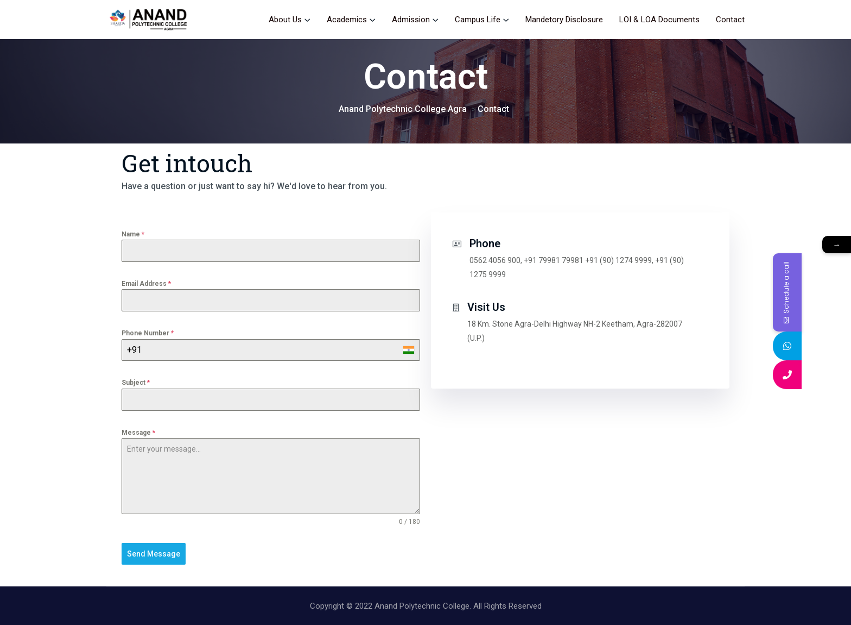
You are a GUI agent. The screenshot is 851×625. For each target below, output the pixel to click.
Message (138, 432)
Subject (136, 382)
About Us (285, 19)
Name (133, 234)
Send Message (153, 553)
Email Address (146, 284)
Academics (347, 19)
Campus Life (477, 19)
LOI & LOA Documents (659, 19)
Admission (411, 19)
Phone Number (148, 333)
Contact (730, 19)
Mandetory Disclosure (564, 19)
